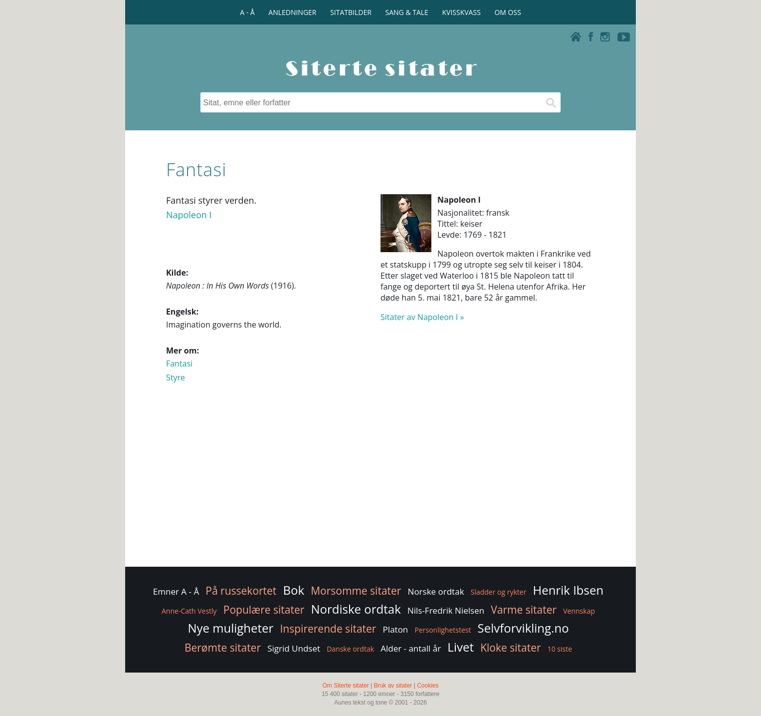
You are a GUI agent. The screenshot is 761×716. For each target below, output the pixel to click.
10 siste (560, 649)
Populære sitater (264, 610)
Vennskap (579, 611)
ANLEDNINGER (292, 12)
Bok (294, 590)
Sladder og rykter (499, 592)
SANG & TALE (406, 12)
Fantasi (179, 363)
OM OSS (507, 12)
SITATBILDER (351, 12)
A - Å (247, 12)
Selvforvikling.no (523, 628)
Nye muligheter (230, 628)
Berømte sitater (223, 648)
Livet (460, 647)
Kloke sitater (510, 648)
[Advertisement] (380, 485)
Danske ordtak (350, 649)
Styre (175, 377)
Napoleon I (189, 215)
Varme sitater (524, 610)
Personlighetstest (442, 630)
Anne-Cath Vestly (189, 611)
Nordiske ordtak (356, 609)
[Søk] (550, 102)
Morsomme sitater (356, 591)
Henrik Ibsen (568, 590)
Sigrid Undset (293, 648)
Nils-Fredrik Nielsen (445, 610)
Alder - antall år (410, 648)
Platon (395, 629)
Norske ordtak (436, 591)
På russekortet (240, 591)
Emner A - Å (176, 591)
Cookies (427, 685)
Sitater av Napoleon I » (422, 317)
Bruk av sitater (393, 685)
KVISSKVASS (461, 12)
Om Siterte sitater (345, 685)
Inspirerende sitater (328, 629)
